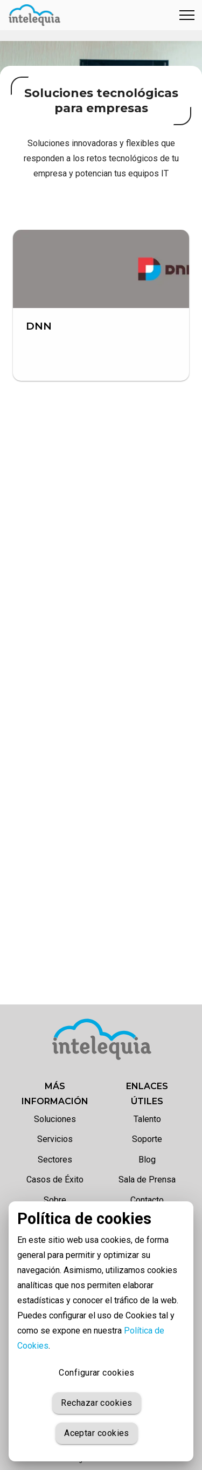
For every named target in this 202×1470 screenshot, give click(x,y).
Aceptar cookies (96, 1433)
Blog (147, 1159)
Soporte (147, 1139)
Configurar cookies (96, 1373)
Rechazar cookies (96, 1403)
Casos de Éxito (54, 1179)
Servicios (55, 1139)
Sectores (55, 1159)
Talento (147, 1119)
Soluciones (55, 1119)
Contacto (147, 1200)
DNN (39, 325)
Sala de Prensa (147, 1179)
